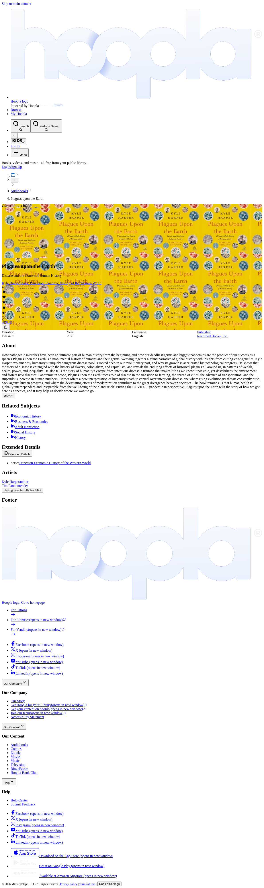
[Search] (21, 126)
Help (9, 782)
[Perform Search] (46, 126)
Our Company (15, 682)
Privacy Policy (68, 884)
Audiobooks (19, 191)
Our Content (14, 726)
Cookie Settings (109, 884)
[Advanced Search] (14, 135)
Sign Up (16, 167)
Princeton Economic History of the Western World (55, 463)
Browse (16, 110)
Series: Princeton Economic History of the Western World (61, 283)
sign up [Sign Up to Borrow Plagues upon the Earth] (7, 322)
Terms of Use (87, 884)
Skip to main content (16, 4)
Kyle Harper (11, 283)
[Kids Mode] (18, 141)
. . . (14, 180)
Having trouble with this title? (22, 490)
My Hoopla (19, 114)
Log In (15, 146)
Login (6, 167)
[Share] (6, 327)
